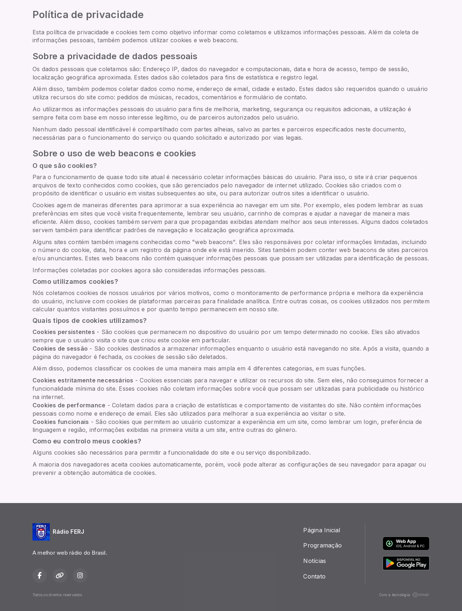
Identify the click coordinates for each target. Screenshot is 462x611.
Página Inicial (321, 530)
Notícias (314, 560)
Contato (314, 576)
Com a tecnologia (404, 594)
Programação (322, 545)
